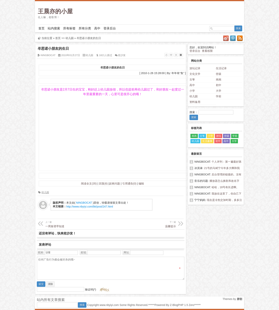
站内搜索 (54, 28)
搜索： (193, 112)
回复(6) (103, 183)
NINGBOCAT (48, 55)
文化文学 (194, 73)
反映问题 (114, 183)
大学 (218, 90)
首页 (41, 28)
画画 (218, 79)
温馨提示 (144, 224)
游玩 (218, 135)
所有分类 (85, 28)
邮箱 (83, 252)
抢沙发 (122, 55)
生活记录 (221, 68)
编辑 (141, 183)
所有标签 (69, 28)
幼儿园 (69, 38)
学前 (218, 96)
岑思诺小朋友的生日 (89, 38)
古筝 (192, 79)
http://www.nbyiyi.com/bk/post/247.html (89, 206)
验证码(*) (90, 289)
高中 (97, 28)
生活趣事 (207, 141)
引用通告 (129, 183)
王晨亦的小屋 (55, 11)
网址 (126, 252)
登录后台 (109, 28)
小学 (192, 90)
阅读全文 (89, 183)
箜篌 (218, 73)
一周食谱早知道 (77, 224)
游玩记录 (194, 68)
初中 (218, 85)
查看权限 (207, 50)
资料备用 (194, 101)
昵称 (40, 252)
